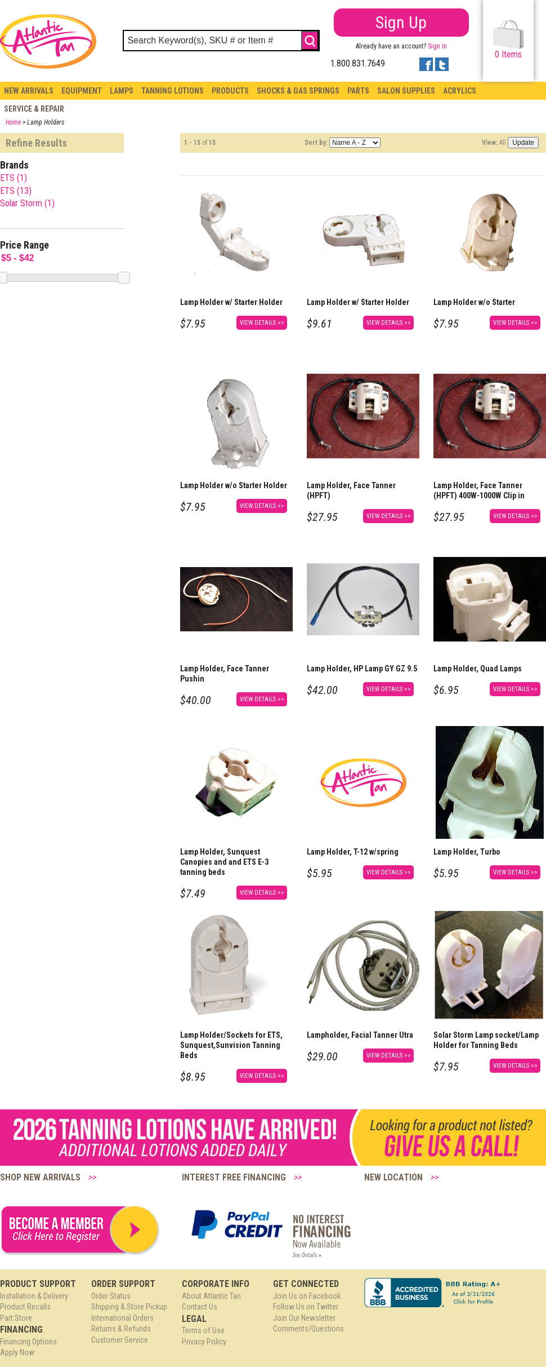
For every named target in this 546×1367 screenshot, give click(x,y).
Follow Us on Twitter (305, 1306)
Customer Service (119, 1339)
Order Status (111, 1295)
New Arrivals (28, 90)
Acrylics (459, 90)
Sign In (437, 46)
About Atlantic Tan (211, 1295)
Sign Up (401, 22)
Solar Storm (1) (27, 203)
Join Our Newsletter (304, 1317)
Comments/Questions (308, 1328)
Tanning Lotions (172, 90)
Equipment (81, 90)
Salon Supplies (406, 90)
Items (508, 40)
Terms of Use (203, 1330)
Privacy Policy (204, 1341)
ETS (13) (16, 190)
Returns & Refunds (121, 1328)
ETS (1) (13, 177)
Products (230, 90)
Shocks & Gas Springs (298, 90)
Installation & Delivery (34, 1295)
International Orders (122, 1317)
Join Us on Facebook (307, 1295)
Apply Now (17, 1352)
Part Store (16, 1317)
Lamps (121, 90)
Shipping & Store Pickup (129, 1306)
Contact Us (199, 1306)
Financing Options (28, 1341)
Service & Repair (34, 108)
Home (13, 122)
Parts (358, 90)
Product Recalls (25, 1306)
